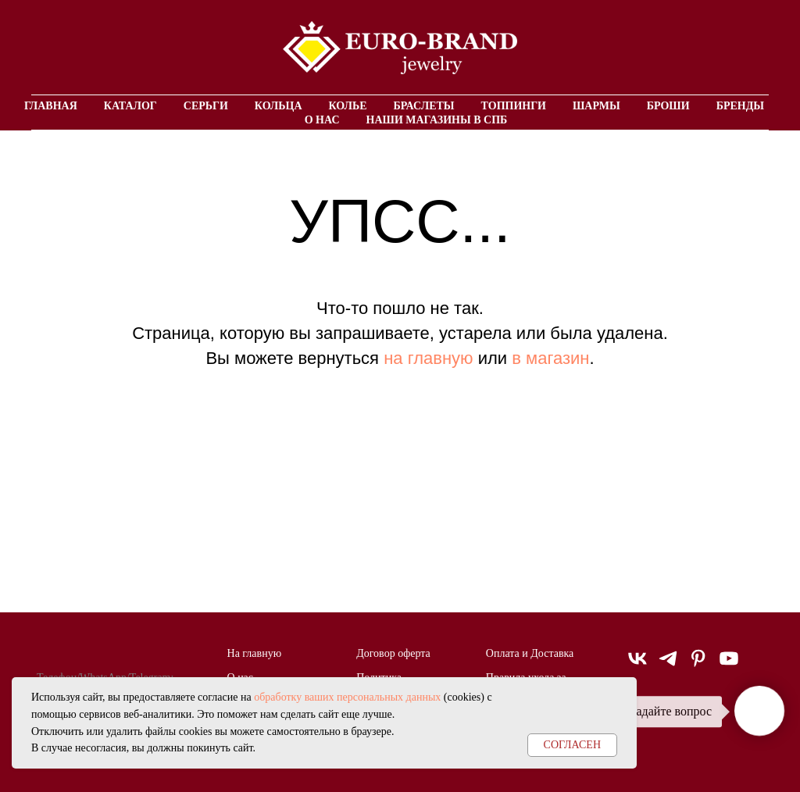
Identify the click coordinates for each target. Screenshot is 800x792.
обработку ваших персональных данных (347, 697)
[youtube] (729, 665)
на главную (428, 358)
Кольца (278, 106)
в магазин (550, 358)
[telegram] (668, 665)
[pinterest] (698, 665)
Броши (668, 106)
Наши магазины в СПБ (437, 120)
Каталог (130, 106)
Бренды (740, 106)
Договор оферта (393, 653)
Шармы (596, 106)
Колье (348, 106)
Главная (50, 106)
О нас (322, 120)
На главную (254, 653)
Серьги (206, 106)
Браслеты (424, 106)
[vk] (637, 665)
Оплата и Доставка (529, 653)
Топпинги (513, 106)
